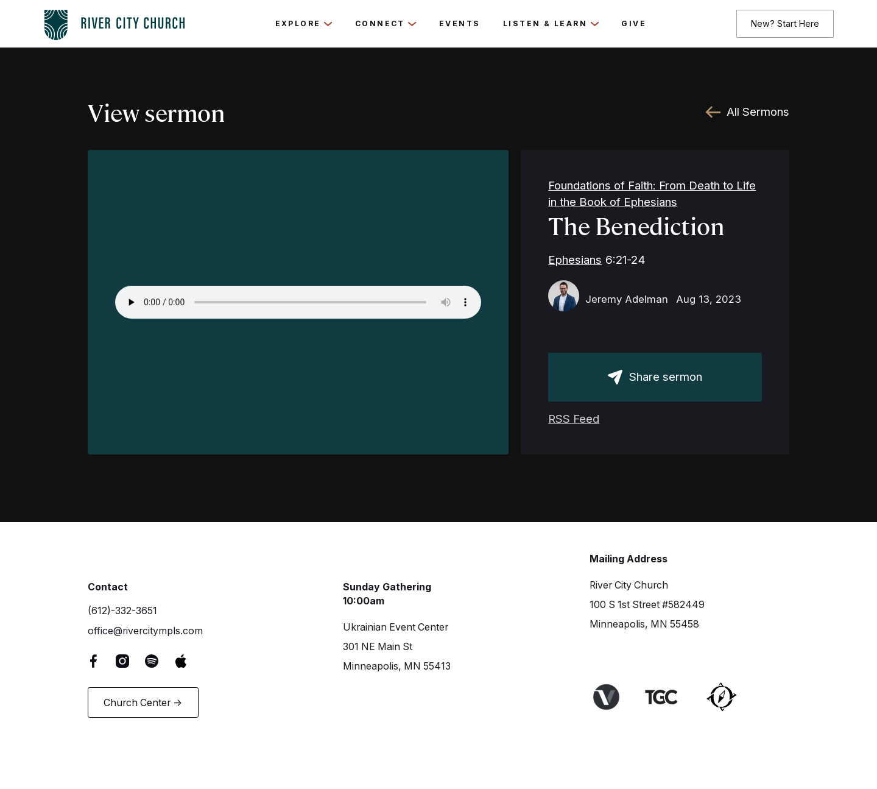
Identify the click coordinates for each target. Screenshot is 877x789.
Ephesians (575, 260)
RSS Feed (573, 419)
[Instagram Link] (131, 660)
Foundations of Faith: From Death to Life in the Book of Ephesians (652, 194)
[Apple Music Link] (189, 660)
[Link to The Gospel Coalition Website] (670, 697)
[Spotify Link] (160, 660)
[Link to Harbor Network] (730, 697)
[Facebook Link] (102, 660)
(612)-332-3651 (122, 611)
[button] (304, 24)
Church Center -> (143, 703)
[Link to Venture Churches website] (615, 697)
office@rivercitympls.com (145, 631)
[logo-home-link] (114, 21)
